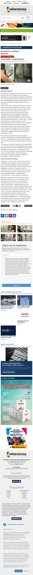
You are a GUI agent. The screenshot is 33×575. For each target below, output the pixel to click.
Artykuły (8, 490)
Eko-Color (5, 209)
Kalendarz (8, 492)
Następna (28, 206)
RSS (8, 497)
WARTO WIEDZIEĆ (7, 344)
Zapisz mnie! (16, 285)
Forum (8, 493)
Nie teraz (26, 571)
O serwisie (8, 1)
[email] (16, 254)
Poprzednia (5, 206)
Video (24, 496)
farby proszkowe (13, 209)
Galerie (8, 496)
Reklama (19, 1)
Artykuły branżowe (6, 59)
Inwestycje (24, 493)
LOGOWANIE (9, 3)
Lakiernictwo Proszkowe (15, 43)
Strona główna (4, 43)
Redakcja (14, 1)
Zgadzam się (17, 519)
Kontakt (24, 1)
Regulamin (24, 497)
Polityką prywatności (8, 566)
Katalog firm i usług (24, 490)
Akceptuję (18, 571)
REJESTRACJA (16, 3)
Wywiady (9, 495)
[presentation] (11, 279)
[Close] (29, 524)
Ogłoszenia (24, 492)
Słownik (24, 495)
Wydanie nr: (7, 56)
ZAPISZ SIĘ (15, 481)
